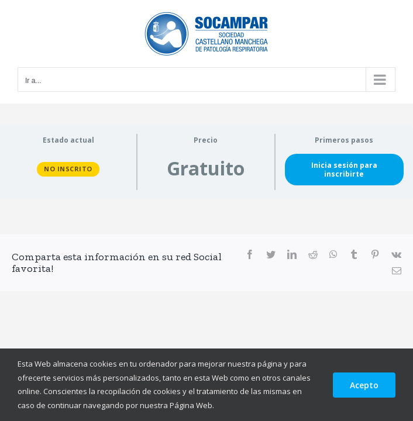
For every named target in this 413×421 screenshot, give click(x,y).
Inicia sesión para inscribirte (344, 169)
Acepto (364, 385)
